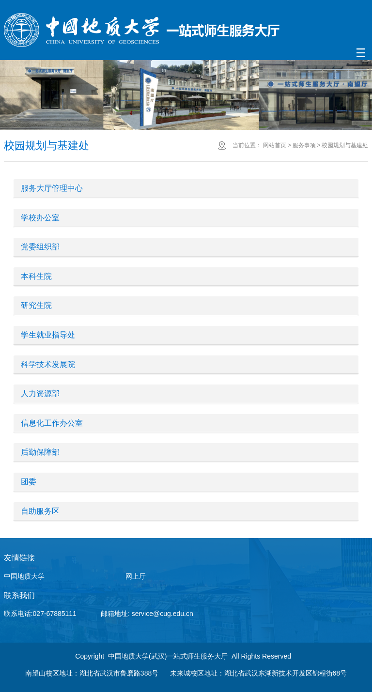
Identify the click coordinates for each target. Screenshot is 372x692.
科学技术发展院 (48, 364)
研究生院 (36, 305)
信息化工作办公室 (52, 423)
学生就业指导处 (48, 335)
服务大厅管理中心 (52, 188)
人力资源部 (40, 393)
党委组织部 (40, 247)
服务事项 (304, 145)
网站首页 (274, 145)
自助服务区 (40, 511)
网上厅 (135, 576)
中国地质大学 (24, 576)
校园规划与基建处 (345, 145)
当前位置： (247, 145)
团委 (28, 481)
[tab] (186, 188)
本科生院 (36, 276)
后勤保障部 (40, 452)
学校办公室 (40, 218)
